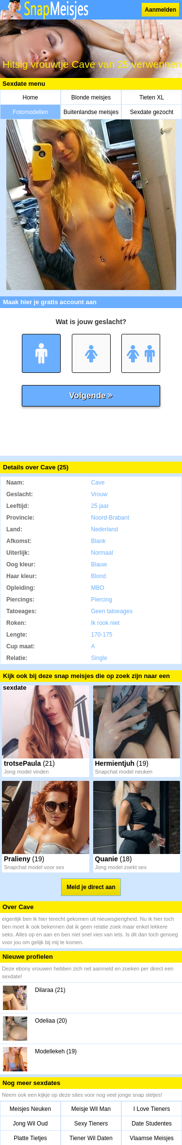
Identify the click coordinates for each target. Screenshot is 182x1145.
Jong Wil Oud (30, 1123)
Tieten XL (151, 97)
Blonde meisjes (91, 97)
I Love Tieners (151, 1109)
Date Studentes (152, 1123)
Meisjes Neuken (30, 1109)
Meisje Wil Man (91, 1109)
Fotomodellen (30, 112)
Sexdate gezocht (151, 112)
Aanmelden (160, 9)
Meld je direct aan (91, 887)
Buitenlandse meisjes (91, 112)
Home (30, 97)
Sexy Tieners (91, 1123)
